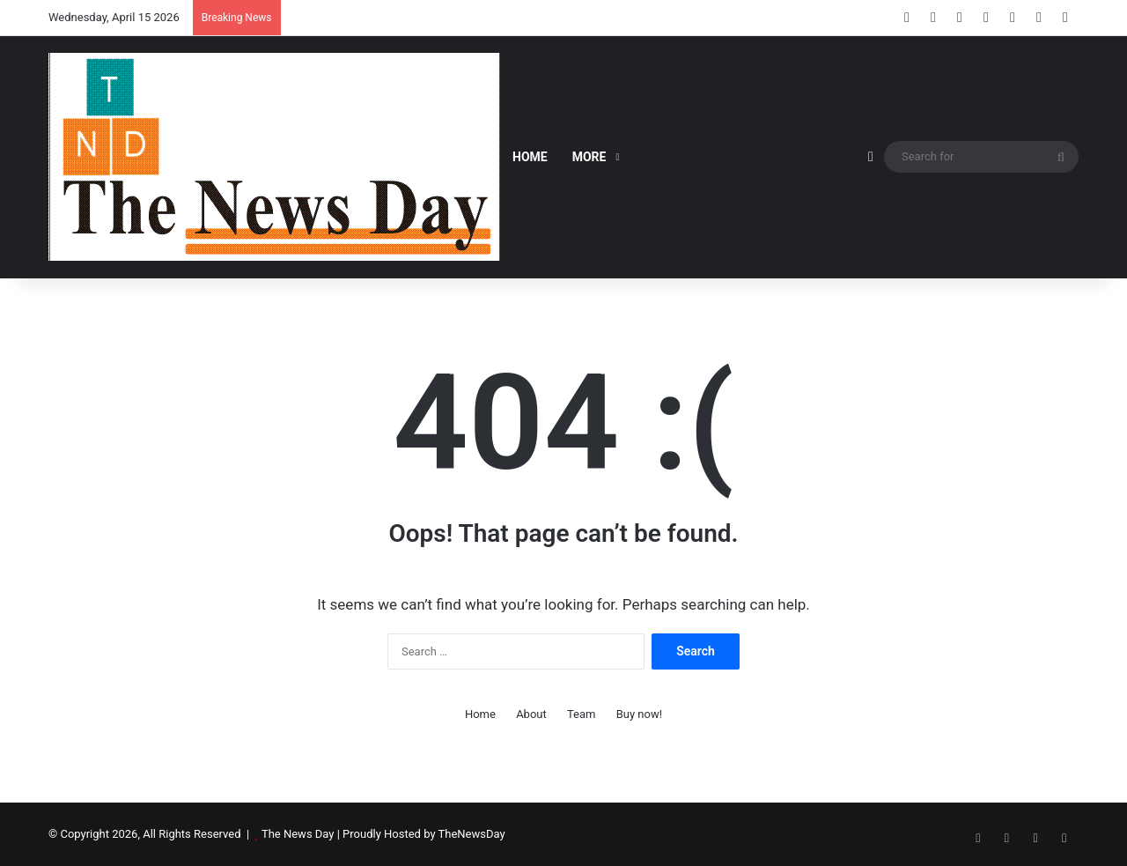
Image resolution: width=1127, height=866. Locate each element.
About (531, 714)
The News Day (298, 833)
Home (530, 157)
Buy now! (639, 714)
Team (581, 714)
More (589, 157)
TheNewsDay (471, 833)
